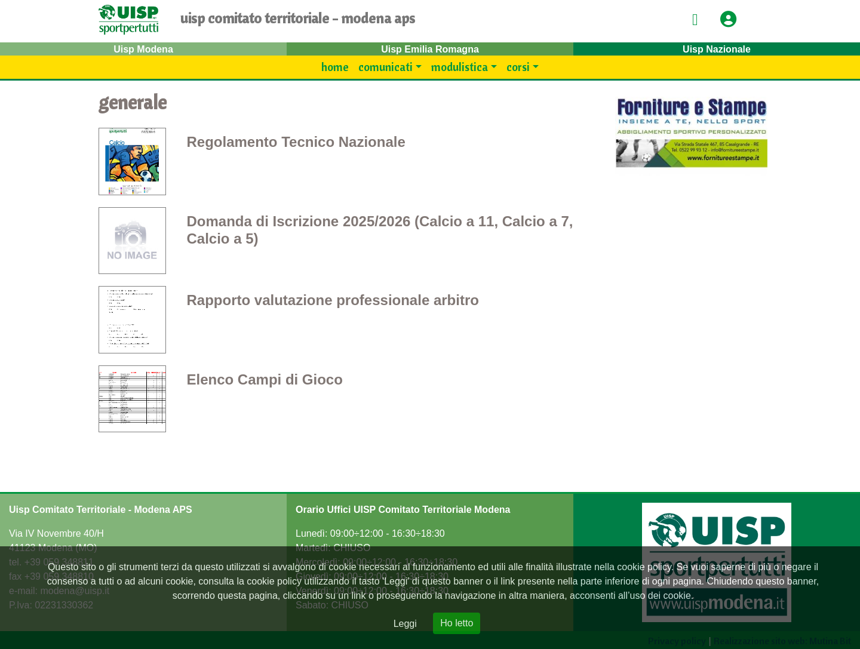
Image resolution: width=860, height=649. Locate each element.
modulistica (459, 67)
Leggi (405, 624)
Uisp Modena (143, 49)
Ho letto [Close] (456, 623)
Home (335, 67)
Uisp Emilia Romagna (430, 49)
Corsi (518, 67)
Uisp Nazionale (717, 49)
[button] (732, 20)
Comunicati (385, 67)
